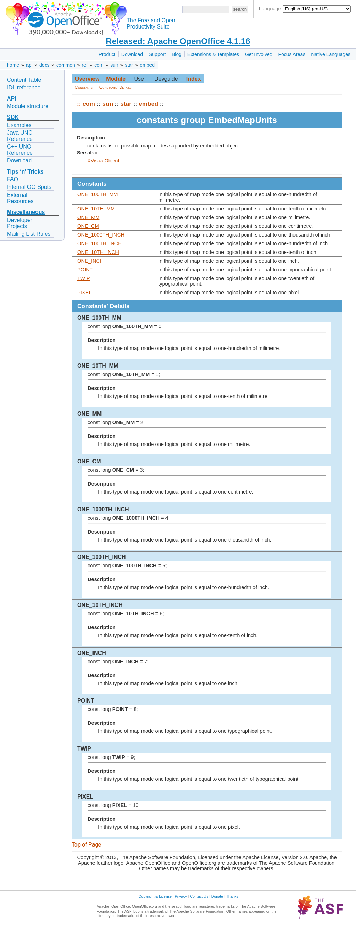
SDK (13, 117)
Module (116, 79)
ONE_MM (88, 217)
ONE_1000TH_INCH (100, 235)
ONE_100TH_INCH (99, 243)
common (65, 65)
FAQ (12, 179)
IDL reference (23, 87)
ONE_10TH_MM (96, 208)
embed (147, 65)
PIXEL (84, 292)
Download (132, 54)
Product (107, 54)
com (98, 65)
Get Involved (259, 54)
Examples (19, 125)
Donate (217, 896)
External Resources (20, 198)
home (13, 65)
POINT (85, 269)
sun (114, 65)
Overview (87, 79)
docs (44, 65)
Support (157, 54)
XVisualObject (103, 160)
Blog (176, 54)
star (129, 65)
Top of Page (86, 845)
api (29, 65)
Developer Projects (19, 223)
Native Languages (330, 54)
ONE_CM (88, 226)
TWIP (83, 278)
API (11, 99)
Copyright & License (155, 896)
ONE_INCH (90, 261)
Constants (84, 87)
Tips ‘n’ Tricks (25, 172)
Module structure (27, 106)
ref (84, 65)
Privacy (181, 896)
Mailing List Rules (28, 234)
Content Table (24, 80)
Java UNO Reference (20, 136)
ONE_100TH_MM (97, 194)
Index (193, 79)
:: (79, 103)
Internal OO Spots (29, 187)
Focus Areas (291, 54)
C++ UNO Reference (20, 150)
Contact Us (199, 896)
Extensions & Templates (213, 54)
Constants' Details (115, 87)
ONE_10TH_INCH (98, 252)
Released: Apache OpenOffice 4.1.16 (178, 41)
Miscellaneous (26, 212)
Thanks (232, 896)
